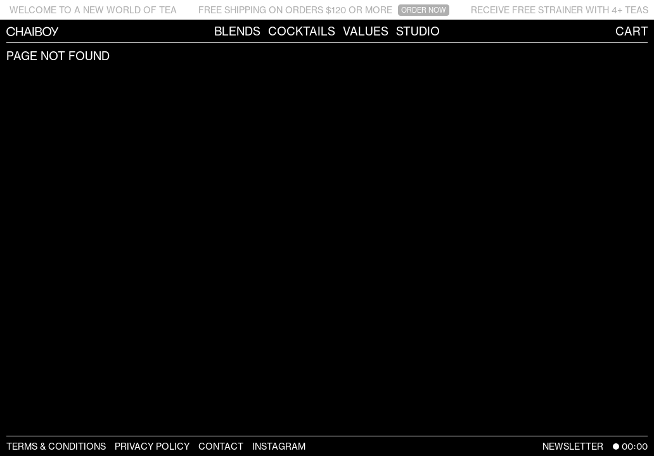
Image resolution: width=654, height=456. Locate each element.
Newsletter (572, 446)
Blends (237, 31)
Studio (418, 31)
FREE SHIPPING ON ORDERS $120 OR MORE (323, 10)
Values (365, 31)
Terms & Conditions (56, 446)
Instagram (278, 446)
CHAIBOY (6, 31)
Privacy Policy (152, 446)
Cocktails (301, 31)
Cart (631, 31)
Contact (220, 446)
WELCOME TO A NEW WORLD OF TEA (93, 9)
